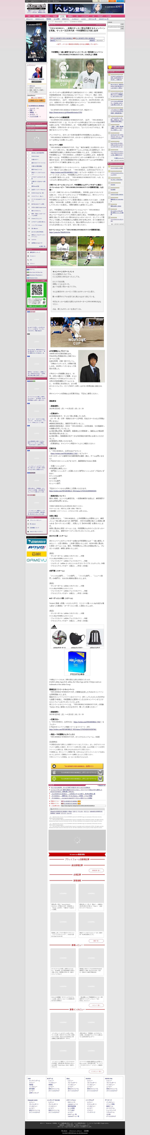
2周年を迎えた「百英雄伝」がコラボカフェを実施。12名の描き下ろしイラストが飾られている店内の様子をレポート (36, 490)
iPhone (70, 811)
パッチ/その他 (34, 116)
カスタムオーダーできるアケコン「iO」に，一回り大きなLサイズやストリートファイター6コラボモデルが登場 (117, 136)
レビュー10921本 (32, 12)
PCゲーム (32, 269)
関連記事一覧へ (102, 785)
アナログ (100, 16)
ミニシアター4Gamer (37, 225)
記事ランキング (34, 1093)
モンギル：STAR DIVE (116, 179)
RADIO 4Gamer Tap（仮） (38, 193)
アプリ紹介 (71, 1110)
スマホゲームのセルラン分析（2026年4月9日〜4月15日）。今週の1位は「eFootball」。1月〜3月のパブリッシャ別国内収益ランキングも (117, 78)
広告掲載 (86, 1130)
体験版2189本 (41, 12)
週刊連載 (32, 1089)
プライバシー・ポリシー (75, 1130)
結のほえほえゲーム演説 (38, 204)
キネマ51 (34, 239)
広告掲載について (34, 527)
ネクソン (32, 85)
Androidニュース (39, 18)
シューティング (111, 1110)
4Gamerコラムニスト (37, 218)
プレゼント (33, 256)
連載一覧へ (43, 246)
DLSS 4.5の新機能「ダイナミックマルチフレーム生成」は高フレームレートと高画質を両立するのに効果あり (62, 999)
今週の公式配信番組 (37, 166)
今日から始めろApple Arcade (39, 207)
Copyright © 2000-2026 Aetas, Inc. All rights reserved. (75, 1133)
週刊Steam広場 (35, 186)
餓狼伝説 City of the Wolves (117, 200)
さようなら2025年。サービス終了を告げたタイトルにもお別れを (70, 787)
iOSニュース (29, 18)
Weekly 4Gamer (35, 156)
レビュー (32, 1082)
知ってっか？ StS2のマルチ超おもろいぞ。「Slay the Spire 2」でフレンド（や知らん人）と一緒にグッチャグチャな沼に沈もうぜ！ (36, 420)
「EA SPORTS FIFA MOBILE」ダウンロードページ (78, 772)
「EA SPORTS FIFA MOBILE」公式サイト (79, 766)
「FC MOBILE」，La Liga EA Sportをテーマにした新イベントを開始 (71, 798)
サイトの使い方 (46, 1)
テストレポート (92, 1104)
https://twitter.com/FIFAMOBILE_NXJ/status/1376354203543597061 (72, 729)
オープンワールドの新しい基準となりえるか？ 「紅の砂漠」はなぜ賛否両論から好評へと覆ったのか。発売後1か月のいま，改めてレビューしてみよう (36, 398)
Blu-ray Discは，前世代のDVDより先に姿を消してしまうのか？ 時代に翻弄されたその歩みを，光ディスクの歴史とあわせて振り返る (36, 351)
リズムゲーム (110, 1112)
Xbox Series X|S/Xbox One (36, 272)
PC (34, 16)
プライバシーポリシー (35, 520)
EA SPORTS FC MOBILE (36, 79)
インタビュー (75, 18)
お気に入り (104, 1)
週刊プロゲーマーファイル (38, 162)
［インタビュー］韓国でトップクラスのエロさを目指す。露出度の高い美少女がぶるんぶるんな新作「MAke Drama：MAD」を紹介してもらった (36, 512)
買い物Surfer (35, 228)
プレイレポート (72, 1082)
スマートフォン (71, 1100)
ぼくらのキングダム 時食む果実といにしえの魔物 (117, 212)
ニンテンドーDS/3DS (53, 1100)
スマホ (62, 16)
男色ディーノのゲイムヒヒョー (38, 173)
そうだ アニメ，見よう (37, 196)
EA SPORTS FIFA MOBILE (63, 38)
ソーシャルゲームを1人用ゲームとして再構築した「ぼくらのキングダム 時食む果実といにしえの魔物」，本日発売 (117, 94)
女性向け (70, 16)
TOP (29, 16)
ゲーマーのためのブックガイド (38, 200)
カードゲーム (110, 1108)
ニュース (32, 108)
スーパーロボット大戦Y (117, 168)
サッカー (80, 811)
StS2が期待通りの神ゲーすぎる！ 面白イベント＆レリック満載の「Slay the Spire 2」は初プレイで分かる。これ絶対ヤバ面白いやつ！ (37, 443)
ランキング (120, 1)
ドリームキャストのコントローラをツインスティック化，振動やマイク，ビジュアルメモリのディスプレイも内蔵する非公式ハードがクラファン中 (117, 153)
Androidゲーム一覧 (103, 18)
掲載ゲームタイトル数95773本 (36, 11)
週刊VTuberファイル (37, 169)
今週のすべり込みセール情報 (38, 182)
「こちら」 (84, 1125)
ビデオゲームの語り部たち (38, 221)
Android (58, 813)
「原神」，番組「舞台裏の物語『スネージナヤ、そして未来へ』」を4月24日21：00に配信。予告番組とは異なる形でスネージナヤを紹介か (117, 128)
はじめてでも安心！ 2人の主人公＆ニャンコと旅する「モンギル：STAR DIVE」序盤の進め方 (36, 329)
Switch (55, 16)
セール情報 (56, 18)
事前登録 (48, 18)
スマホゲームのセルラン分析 (38, 177)
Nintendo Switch (33, 277)
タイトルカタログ (54, 1091)
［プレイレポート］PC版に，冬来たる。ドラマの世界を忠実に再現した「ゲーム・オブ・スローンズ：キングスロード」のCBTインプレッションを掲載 (117, 119)
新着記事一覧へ (96, 870)
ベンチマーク (91, 1112)
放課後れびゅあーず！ (37, 243)
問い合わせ (56, 1)
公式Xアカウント (35, 1)
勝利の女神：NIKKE (116, 206)
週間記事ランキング (35, 252)
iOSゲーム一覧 (92, 18)
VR (77, 16)
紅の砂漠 (113, 189)
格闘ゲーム (109, 1106)
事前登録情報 (72, 1106)
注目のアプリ (65, 18)
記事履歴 (112, 1)
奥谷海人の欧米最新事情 (38, 152)
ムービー (83, 18)
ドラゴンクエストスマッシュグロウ (117, 173)
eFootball (113, 184)
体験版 (32, 112)
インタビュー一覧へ (96, 1071)
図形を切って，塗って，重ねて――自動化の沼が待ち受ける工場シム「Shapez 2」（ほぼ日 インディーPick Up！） (91, 906)
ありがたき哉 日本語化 (37, 231)
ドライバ (32, 263)
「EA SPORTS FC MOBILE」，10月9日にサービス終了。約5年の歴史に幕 (73, 794)
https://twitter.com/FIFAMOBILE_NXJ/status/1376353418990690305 (72, 491)
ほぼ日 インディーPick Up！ (39, 189)
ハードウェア (85, 16)
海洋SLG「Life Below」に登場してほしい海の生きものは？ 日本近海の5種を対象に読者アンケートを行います (37, 373)
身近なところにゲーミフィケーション (38, 235)
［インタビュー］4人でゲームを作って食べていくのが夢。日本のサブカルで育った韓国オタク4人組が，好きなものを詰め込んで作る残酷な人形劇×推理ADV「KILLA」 (36, 467)
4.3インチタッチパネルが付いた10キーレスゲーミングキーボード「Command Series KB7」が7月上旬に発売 (117, 145)
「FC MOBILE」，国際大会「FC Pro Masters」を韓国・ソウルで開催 (71, 796)
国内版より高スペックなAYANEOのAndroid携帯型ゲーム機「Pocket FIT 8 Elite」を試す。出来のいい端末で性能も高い (91, 970)
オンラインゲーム (34, 1080)
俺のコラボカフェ (36, 210)
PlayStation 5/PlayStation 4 (36, 275)
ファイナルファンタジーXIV (117, 220)
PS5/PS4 (47, 16)
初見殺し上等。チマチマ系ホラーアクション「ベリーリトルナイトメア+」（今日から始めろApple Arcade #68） (62, 934)
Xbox (40, 16)
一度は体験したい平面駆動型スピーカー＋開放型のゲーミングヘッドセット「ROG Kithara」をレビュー (91, 999)
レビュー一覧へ (96, 1005)
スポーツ (75, 811)
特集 (31, 110)
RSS (27, 1)
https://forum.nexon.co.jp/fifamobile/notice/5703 (65, 112)
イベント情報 (110, 1104)
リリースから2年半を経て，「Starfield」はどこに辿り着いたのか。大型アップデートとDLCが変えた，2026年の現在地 (117, 103)
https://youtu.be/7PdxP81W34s (59, 232)
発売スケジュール (54, 1089)
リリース (63, 813)
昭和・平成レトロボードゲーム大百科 (38, 214)
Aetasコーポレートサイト (36, 531)
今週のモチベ (35, 159)
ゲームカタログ (111, 1116)
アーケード (108, 1100)
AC (93, 16)
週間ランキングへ (119, 158)
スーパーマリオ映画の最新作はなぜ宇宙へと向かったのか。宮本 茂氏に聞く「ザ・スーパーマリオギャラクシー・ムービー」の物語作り (91, 1064)
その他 (108, 1114)
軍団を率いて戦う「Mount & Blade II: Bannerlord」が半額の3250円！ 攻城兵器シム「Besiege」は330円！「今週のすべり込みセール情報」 (62, 907)
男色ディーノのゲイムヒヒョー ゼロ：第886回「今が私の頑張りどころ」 (91, 933)
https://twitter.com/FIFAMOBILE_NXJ (64, 172)
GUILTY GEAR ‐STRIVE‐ (117, 194)
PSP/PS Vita (108, 1078)
